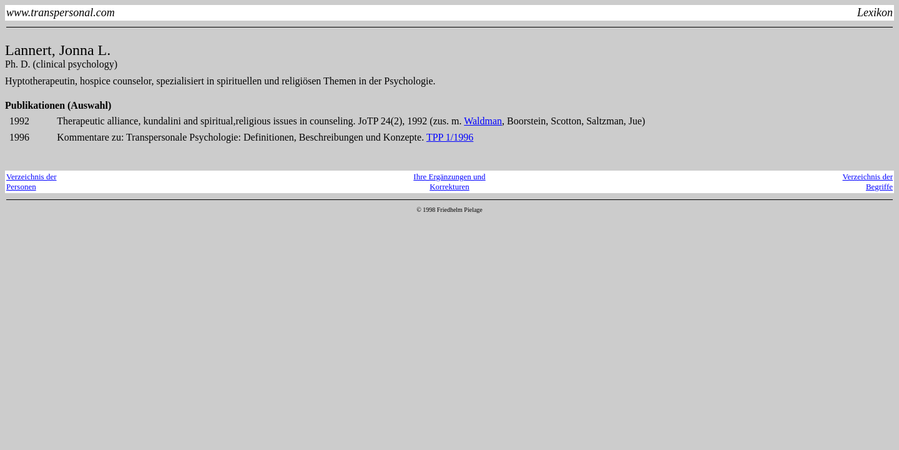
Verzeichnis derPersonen (31, 181)
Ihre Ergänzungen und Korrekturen (449, 181)
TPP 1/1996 (449, 137)
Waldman (483, 121)
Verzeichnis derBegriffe (868, 181)
